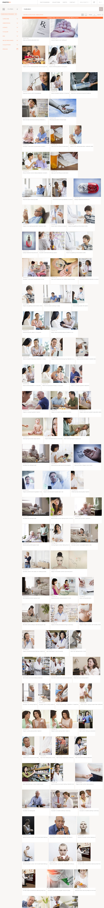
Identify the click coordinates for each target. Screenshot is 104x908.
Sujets (65, 2)
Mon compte (84, 2)
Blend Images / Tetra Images (9, 14)
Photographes (45, 2)
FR (100, 2)
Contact (72, 2)
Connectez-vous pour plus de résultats (62, 17)
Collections (56, 2)
